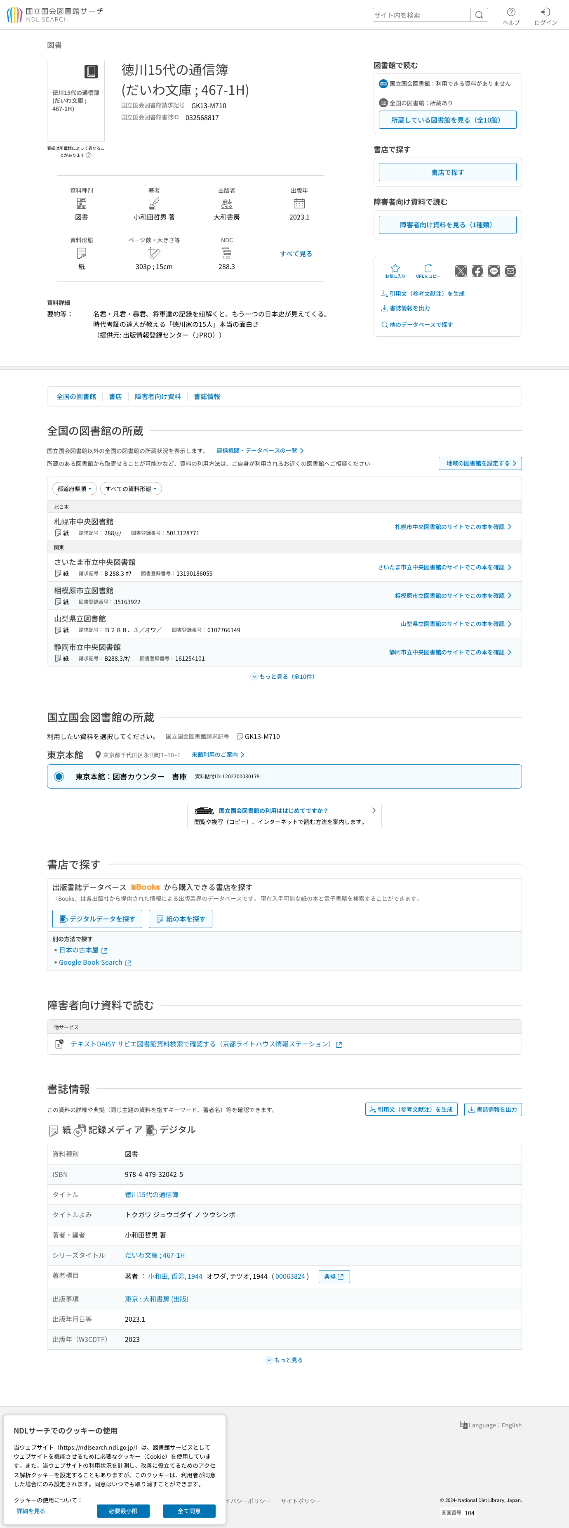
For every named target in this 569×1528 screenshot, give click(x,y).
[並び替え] (74, 488)
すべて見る (296, 253)
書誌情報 (207, 396)
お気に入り (395, 271)
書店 (115, 396)
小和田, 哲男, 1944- (176, 1276)
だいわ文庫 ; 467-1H (155, 1255)
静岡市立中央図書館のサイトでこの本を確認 (452, 652)
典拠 (334, 1276)
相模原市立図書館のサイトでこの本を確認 (455, 595)
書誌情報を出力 (405, 308)
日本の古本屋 (83, 949)
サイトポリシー (301, 1501)
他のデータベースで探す (417, 324)
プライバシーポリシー (242, 1501)
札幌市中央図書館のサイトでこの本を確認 (455, 526)
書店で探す (447, 172)
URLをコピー (428, 271)
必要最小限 (123, 1511)
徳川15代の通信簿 (152, 1194)
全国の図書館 (76, 396)
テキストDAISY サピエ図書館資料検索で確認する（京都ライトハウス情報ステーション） (207, 1044)
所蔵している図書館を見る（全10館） (447, 120)
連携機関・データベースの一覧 (261, 451)
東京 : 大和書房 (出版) (156, 1299)
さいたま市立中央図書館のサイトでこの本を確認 (446, 567)
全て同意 (189, 1511)
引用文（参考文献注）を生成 (423, 293)
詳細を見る (30, 1511)
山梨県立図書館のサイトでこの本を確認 (458, 624)
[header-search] (430, 15)
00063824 (290, 1276)
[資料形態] (131, 488)
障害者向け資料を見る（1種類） (448, 224)
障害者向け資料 (158, 396)
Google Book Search (95, 962)
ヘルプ (511, 15)
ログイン (545, 15)
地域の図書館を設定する (483, 463)
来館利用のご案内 (219, 755)
